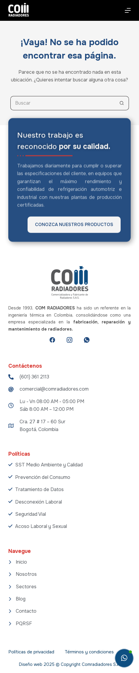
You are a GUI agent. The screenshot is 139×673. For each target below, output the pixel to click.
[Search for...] (62, 103)
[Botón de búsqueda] (122, 103)
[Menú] (128, 10)
